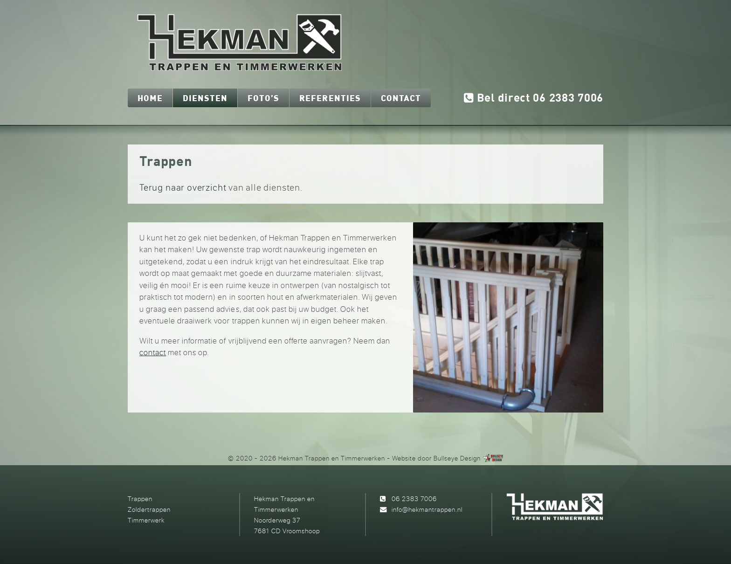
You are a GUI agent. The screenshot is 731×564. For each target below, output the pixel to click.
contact (152, 352)
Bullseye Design (457, 458)
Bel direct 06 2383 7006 (533, 98)
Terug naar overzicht (182, 187)
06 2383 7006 (414, 498)
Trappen (140, 498)
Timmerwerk (146, 520)
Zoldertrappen (149, 509)
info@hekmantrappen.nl (427, 509)
